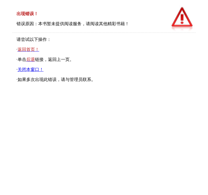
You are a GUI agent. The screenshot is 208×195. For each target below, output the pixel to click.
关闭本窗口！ (31, 69)
